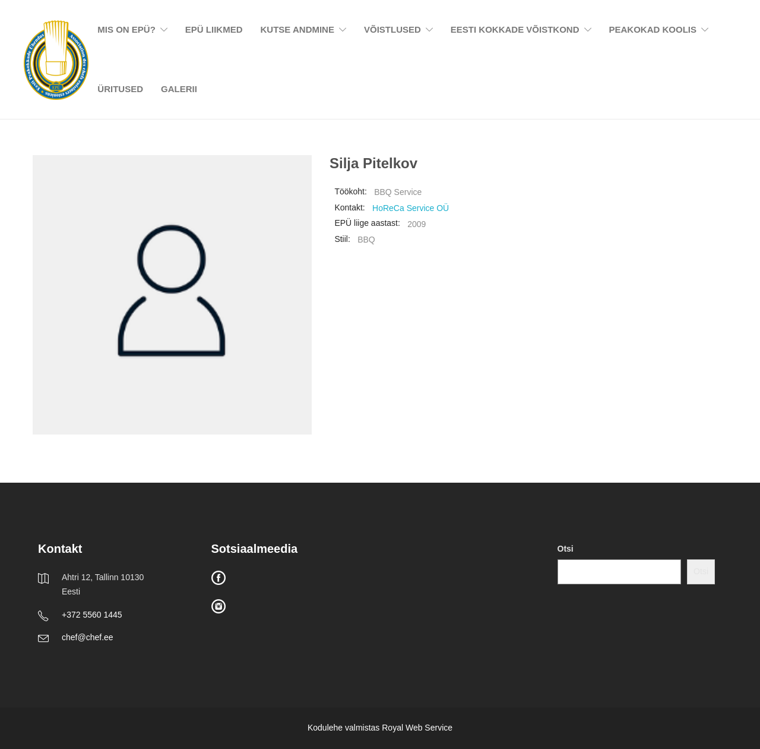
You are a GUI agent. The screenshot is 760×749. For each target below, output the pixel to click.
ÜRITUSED (120, 89)
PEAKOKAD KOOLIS (653, 29)
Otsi (566, 548)
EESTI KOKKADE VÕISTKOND (515, 29)
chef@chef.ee (87, 637)
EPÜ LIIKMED (214, 29)
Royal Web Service (417, 727)
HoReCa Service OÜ (410, 208)
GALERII (179, 89)
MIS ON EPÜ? (126, 29)
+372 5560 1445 (92, 614)
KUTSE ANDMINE (297, 29)
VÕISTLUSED (392, 29)
